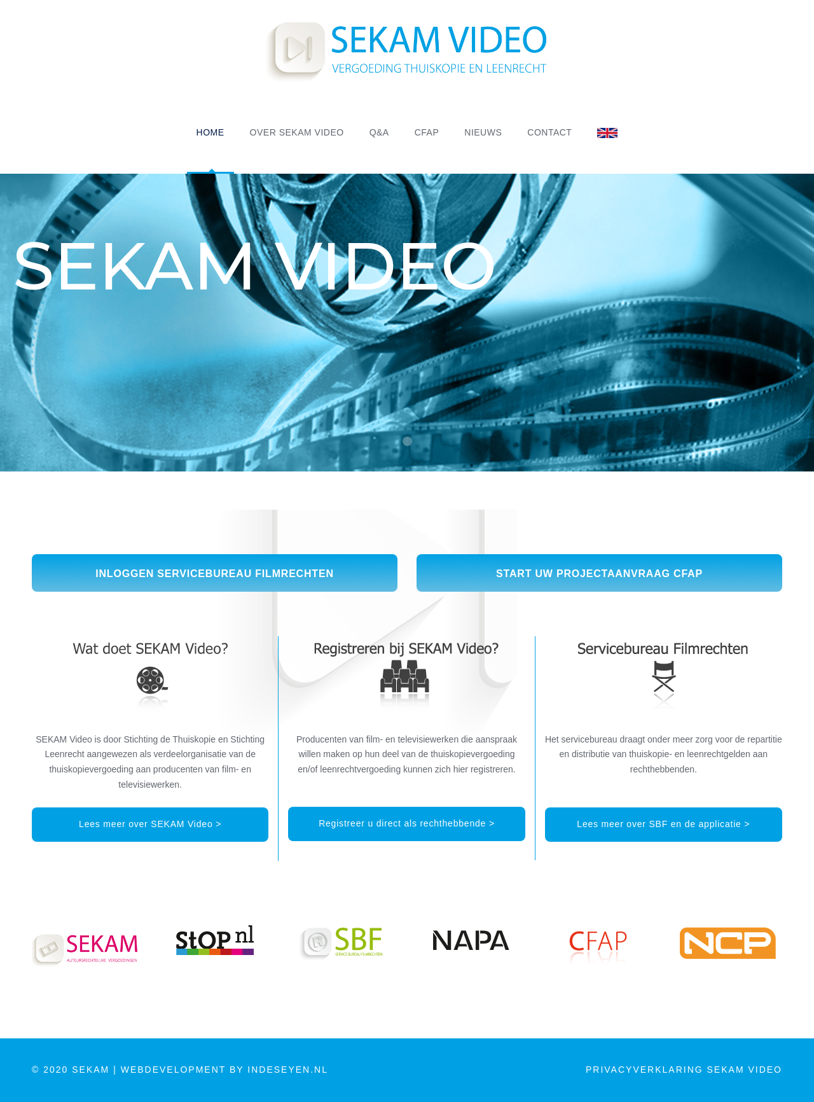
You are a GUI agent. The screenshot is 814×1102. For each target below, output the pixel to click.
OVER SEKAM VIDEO (297, 132)
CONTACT (549, 132)
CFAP (427, 132)
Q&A (379, 132)
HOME (210, 132)
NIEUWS (483, 132)
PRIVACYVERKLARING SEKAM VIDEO (684, 1069)
